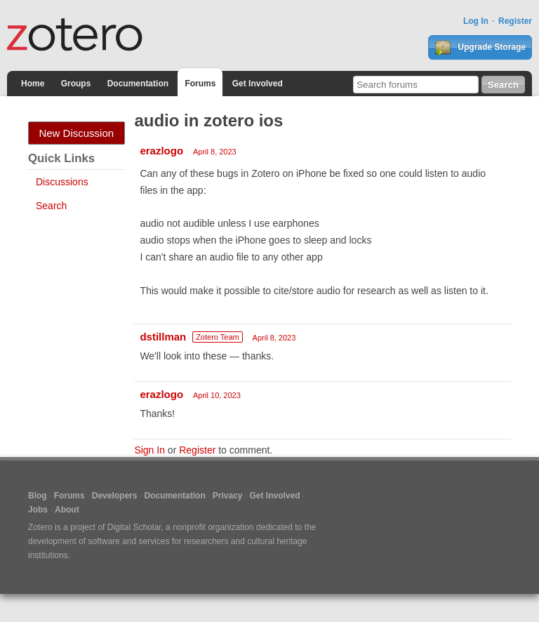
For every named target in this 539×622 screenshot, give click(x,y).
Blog (37, 496)
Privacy (228, 496)
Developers (115, 496)
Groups (76, 83)
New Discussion (76, 133)
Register (515, 21)
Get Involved (257, 83)
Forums (200, 83)
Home (32, 83)
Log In (475, 21)
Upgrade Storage (480, 47)
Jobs (38, 510)
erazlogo (161, 151)
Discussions (62, 181)
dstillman (163, 337)
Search (51, 205)
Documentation (137, 83)
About (67, 510)
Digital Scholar (134, 527)
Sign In (149, 450)
